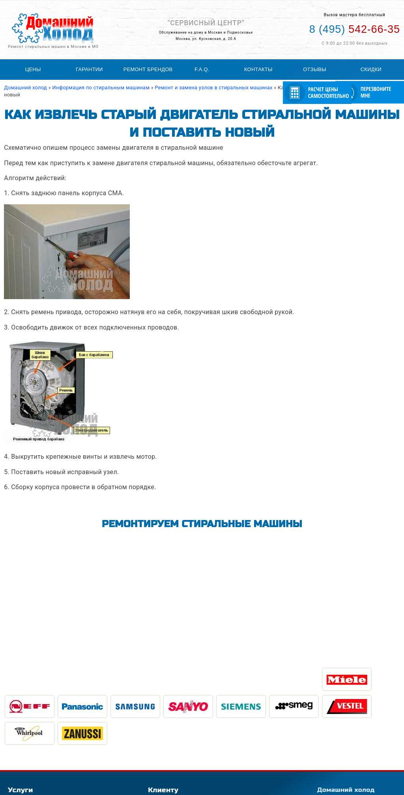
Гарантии (89, 69)
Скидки (371, 69)
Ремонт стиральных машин (41, 739)
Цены (33, 69)
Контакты (258, 69)
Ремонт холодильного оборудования (52, 745)
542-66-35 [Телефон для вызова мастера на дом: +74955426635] (354, 29)
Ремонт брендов (148, 69)
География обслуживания (179, 739)
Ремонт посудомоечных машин (46, 759)
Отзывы (314, 69)
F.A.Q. (202, 69)
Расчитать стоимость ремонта (185, 759)
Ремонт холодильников (36, 752)
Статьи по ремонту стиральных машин (195, 745)
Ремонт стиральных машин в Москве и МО (53, 46)
